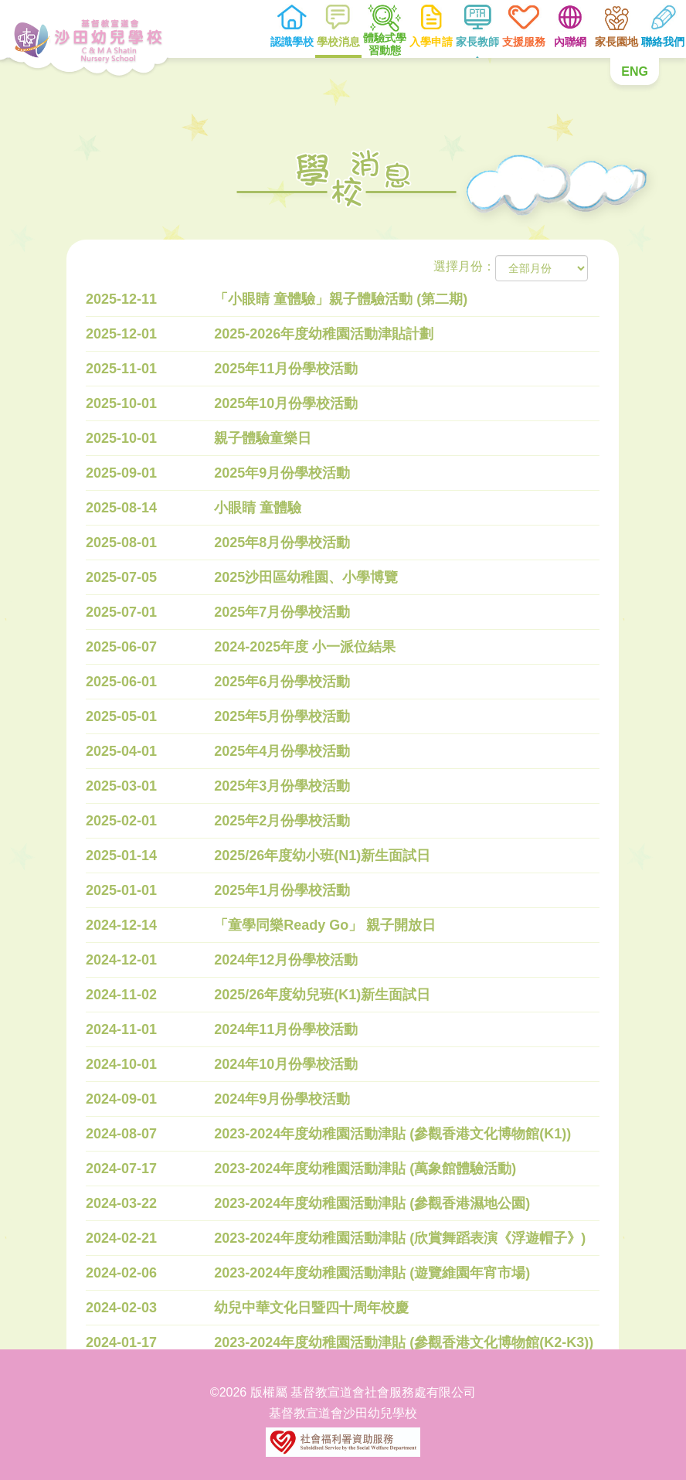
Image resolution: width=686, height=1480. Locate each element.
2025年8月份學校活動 (283, 542)
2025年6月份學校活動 (283, 681)
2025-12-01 (121, 334)
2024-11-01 (121, 1029)
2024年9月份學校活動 (283, 1099)
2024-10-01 (121, 1064)
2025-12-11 (121, 299)
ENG (634, 71)
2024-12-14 (121, 925)
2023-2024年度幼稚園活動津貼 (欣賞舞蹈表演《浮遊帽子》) (400, 1238)
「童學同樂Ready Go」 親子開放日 (325, 925)
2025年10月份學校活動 (286, 403)
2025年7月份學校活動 (283, 612)
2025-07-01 (121, 612)
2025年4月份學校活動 (283, 751)
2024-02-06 (121, 1273)
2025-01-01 (121, 890)
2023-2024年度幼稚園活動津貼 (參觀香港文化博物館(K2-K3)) (404, 1342)
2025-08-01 (121, 542)
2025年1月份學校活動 (283, 890)
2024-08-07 (121, 1133)
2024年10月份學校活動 (286, 1064)
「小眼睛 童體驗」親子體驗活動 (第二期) (341, 299)
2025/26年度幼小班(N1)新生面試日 (323, 855)
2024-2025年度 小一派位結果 (305, 647)
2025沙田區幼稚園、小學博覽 (307, 577)
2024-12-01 (121, 960)
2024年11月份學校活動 (286, 1029)
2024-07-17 (121, 1168)
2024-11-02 (121, 994)
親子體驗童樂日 (263, 438)
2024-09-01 (121, 1099)
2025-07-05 (121, 577)
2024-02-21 (121, 1238)
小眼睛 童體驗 (258, 507)
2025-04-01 (121, 751)
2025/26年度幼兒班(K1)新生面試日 (323, 994)
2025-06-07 (121, 647)
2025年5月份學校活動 (283, 716)
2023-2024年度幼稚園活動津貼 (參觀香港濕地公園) (373, 1203)
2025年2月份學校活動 (283, 820)
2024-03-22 (121, 1203)
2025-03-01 (121, 786)
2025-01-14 (121, 855)
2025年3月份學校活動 (283, 786)
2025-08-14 (121, 507)
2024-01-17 (121, 1342)
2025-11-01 (121, 368)
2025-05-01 (121, 716)
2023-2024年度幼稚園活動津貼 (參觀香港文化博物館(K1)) (393, 1133)
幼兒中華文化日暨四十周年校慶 (312, 1307)
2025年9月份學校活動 (283, 473)
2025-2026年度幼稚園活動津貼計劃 (324, 334)
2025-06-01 (121, 681)
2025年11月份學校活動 (286, 368)
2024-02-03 (121, 1307)
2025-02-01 (121, 820)
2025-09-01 (121, 473)
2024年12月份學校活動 (286, 960)
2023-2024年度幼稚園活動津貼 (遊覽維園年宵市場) (373, 1273)
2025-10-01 (121, 403)
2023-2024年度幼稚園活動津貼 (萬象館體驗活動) (366, 1168)
